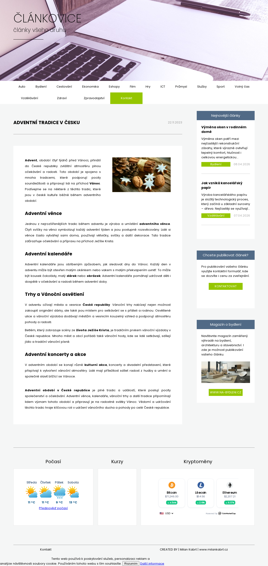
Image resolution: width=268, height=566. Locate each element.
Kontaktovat (226, 286)
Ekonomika (90, 86)
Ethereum (230, 492)
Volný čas (242, 86)
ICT (163, 86)
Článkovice (47, 18)
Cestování (64, 86)
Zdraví (62, 98)
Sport (221, 86)
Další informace (152, 563)
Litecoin (200, 492)
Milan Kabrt (188, 549)
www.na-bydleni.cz (225, 392)
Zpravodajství (94, 98)
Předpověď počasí (53, 508)
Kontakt (126, 98)
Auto (21, 86)
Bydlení (41, 86)
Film (133, 86)
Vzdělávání (29, 98)
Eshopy (114, 86)
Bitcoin (171, 492)
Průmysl (181, 86)
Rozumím (130, 563)
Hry (148, 86)
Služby (202, 86)
